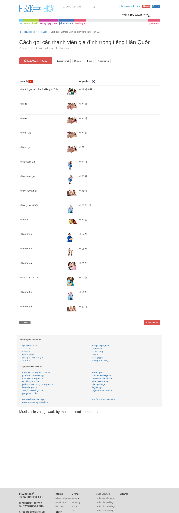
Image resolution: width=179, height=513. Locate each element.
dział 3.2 (26, 351)
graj (89, 61)
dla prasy (59, 506)
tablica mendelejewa (101, 375)
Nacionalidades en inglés (34, 399)
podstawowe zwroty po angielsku (37, 384)
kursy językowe (48, 23)
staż (74, 510)
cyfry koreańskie (29, 345)
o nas (74, 498)
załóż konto (124, 6)
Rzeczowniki (28, 354)
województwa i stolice (102, 390)
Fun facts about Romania (103, 399)
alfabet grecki (98, 372)
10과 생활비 (97, 357)
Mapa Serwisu (103, 494)
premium (154, 23)
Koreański (24, 322)
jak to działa (66, 23)
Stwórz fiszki (152, 322)
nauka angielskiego (105, 498)
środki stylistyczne (30, 381)
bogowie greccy (29, 387)
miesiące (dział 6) (100, 360)
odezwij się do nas (64, 498)
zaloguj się (136, 6)
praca (74, 506)
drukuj (77, 61)
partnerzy (76, 502)
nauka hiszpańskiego (105, 506)
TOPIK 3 (26, 360)
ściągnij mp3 (63, 61)
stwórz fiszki (31, 23)
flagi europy (97, 387)
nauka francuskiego (105, 510)
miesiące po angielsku (32, 378)
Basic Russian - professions (35, 402)
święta (95, 354)
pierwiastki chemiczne (102, 378)
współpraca (60, 502)
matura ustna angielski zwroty (36, 372)
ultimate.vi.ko (64, 48)
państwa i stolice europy (33, 375)
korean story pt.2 (99, 351)
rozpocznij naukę (35, 60)
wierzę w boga (98, 384)
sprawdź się (103, 61)
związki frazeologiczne (32, 390)
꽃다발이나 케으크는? (32, 357)
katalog (80, 23)
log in (146, 6)
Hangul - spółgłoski (100, 345)
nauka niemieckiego (105, 502)
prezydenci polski (30, 393)
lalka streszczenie (100, 381)
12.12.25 (26, 348)
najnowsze (97, 348)
